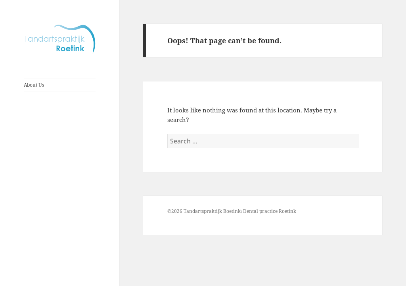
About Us (34, 84)
